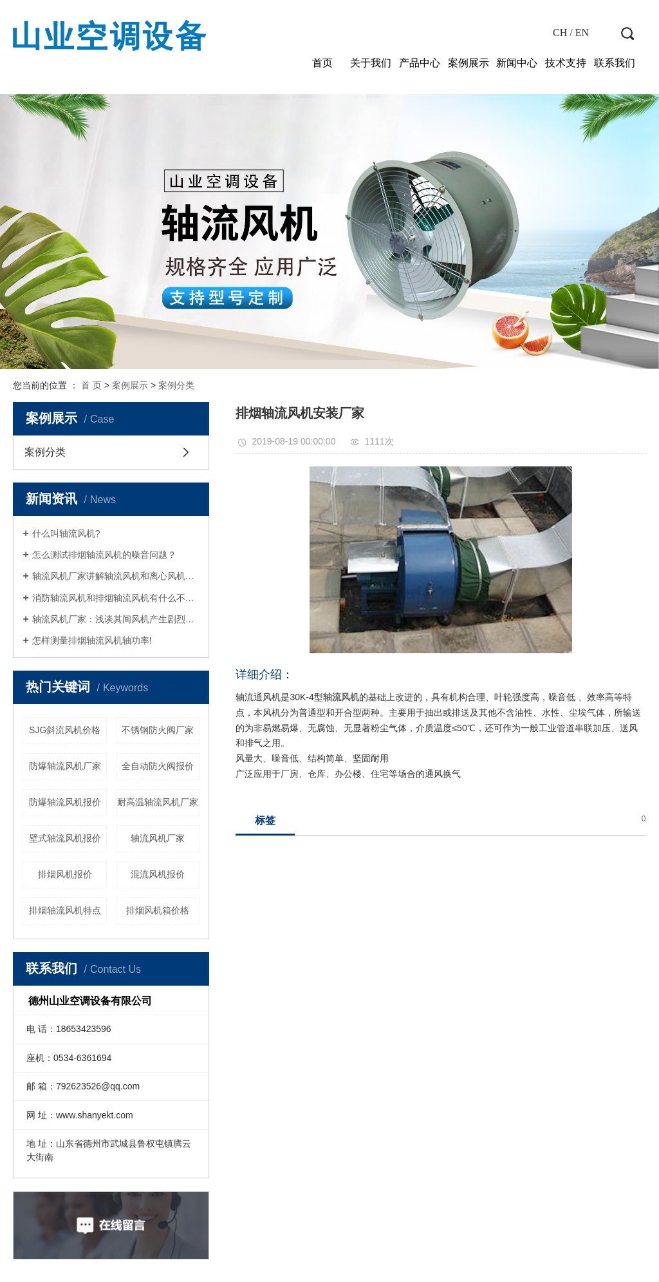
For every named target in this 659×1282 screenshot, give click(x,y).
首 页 (91, 385)
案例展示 (468, 62)
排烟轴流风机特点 (65, 910)
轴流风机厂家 (158, 838)
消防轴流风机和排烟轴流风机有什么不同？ (116, 598)
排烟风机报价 (65, 874)
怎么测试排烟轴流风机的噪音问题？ (104, 555)
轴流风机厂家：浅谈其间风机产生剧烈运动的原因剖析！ (116, 619)
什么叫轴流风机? (66, 533)
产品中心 (419, 62)
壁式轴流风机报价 (65, 838)
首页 (322, 62)
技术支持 (565, 62)
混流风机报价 (158, 874)
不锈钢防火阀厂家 (158, 730)
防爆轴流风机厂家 (65, 766)
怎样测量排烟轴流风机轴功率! (92, 640)
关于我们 (370, 62)
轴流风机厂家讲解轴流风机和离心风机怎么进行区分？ (116, 576)
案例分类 (176, 385)
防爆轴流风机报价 (65, 802)
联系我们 (614, 62)
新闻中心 (516, 62)
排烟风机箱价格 (157, 910)
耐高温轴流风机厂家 (157, 802)
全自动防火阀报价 (158, 766)
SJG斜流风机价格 (64, 730)
